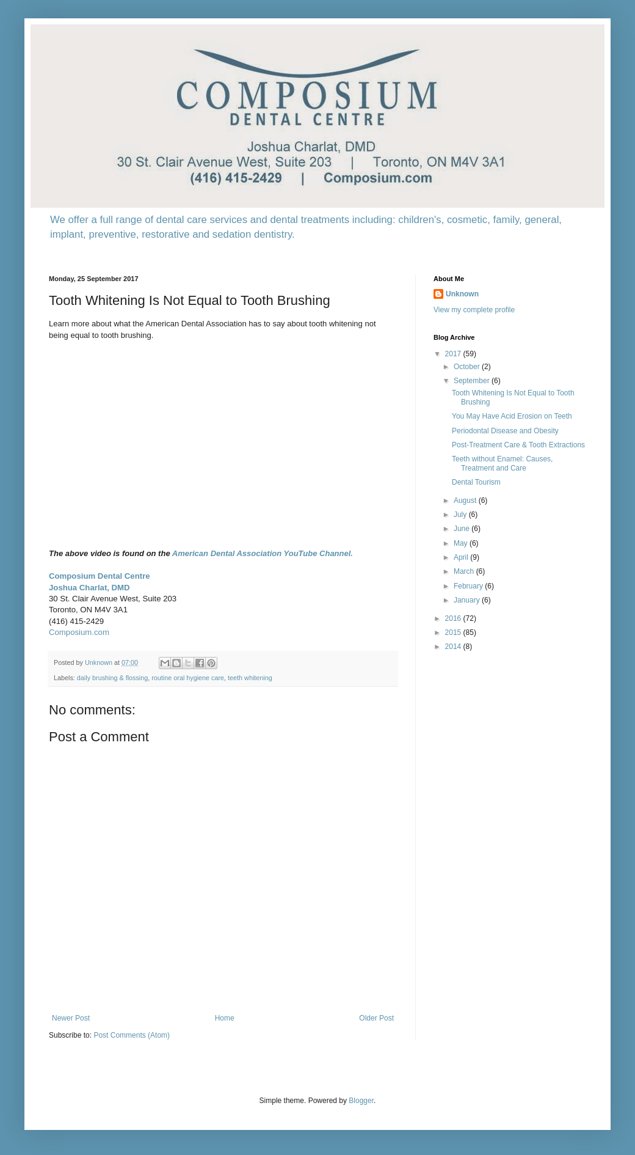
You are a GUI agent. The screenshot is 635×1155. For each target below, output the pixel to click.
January (468, 600)
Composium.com (79, 632)
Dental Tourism (476, 482)
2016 (454, 618)
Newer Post (71, 1018)
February (469, 586)
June (462, 528)
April (462, 557)
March (465, 571)
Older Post (376, 1018)
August (466, 500)
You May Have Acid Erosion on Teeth (512, 416)
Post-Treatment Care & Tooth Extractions (518, 445)
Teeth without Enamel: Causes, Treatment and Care (502, 463)
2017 (454, 354)
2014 (454, 646)
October (468, 366)
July (461, 514)
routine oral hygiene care (187, 677)
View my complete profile (474, 310)
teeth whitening (250, 677)
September (473, 380)
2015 (454, 632)
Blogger (361, 1100)
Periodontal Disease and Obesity (505, 431)
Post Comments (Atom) (131, 1035)
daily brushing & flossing (112, 677)
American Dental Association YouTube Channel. (262, 553)
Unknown (462, 294)
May (462, 543)
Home (224, 1018)
